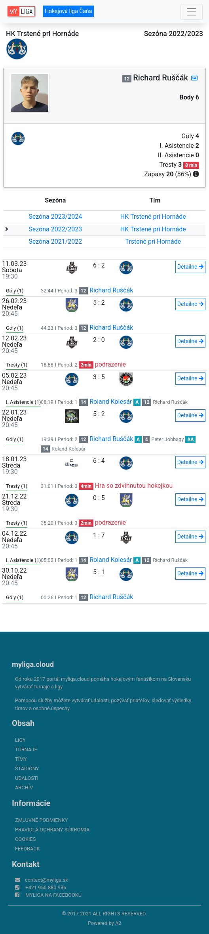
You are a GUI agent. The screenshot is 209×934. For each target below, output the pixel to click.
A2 (118, 923)
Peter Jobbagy (167, 439)
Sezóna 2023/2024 (55, 216)
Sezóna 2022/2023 (55, 229)
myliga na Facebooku (53, 895)
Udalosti (26, 778)
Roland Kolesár (110, 401)
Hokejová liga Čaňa (68, 11)
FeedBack (27, 849)
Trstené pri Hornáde (153, 241)
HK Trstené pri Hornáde (153, 216)
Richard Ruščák (111, 290)
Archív (24, 788)
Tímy (21, 759)
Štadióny (27, 769)
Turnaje (26, 750)
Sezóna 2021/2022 (55, 241)
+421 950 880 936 (45, 887)
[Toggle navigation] (191, 12)
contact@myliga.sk (46, 880)
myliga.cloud (33, 664)
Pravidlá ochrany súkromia (52, 830)
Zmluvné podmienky (41, 820)
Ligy (20, 740)
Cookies (25, 839)
